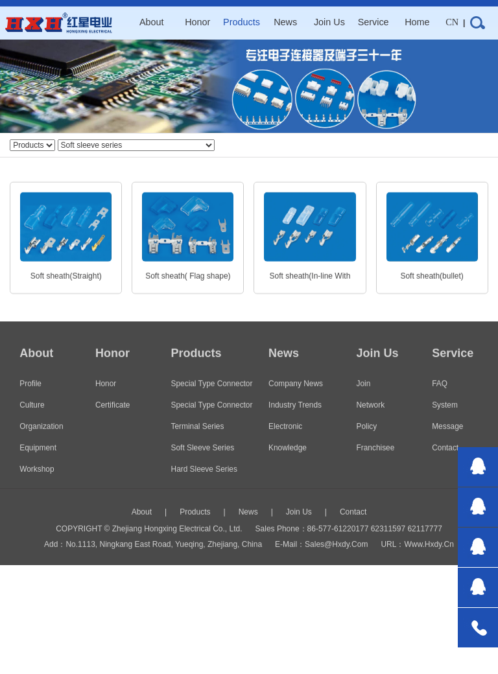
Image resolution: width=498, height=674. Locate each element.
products (241, 22)
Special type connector (212, 415)
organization (41, 436)
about (151, 22)
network (371, 415)
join (364, 394)
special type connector (212, 394)
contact (445, 458)
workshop (36, 479)
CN (451, 22)
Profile (30, 394)
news (285, 22)
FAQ (439, 394)
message (447, 436)
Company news (295, 394)
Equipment (37, 458)
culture (31, 415)
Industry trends (295, 415)
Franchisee (376, 458)
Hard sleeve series (204, 479)
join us (329, 22)
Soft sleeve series (203, 458)
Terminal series (197, 436)
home (417, 22)
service (373, 22)
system (445, 415)
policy (367, 436)
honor (197, 22)
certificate (112, 415)
